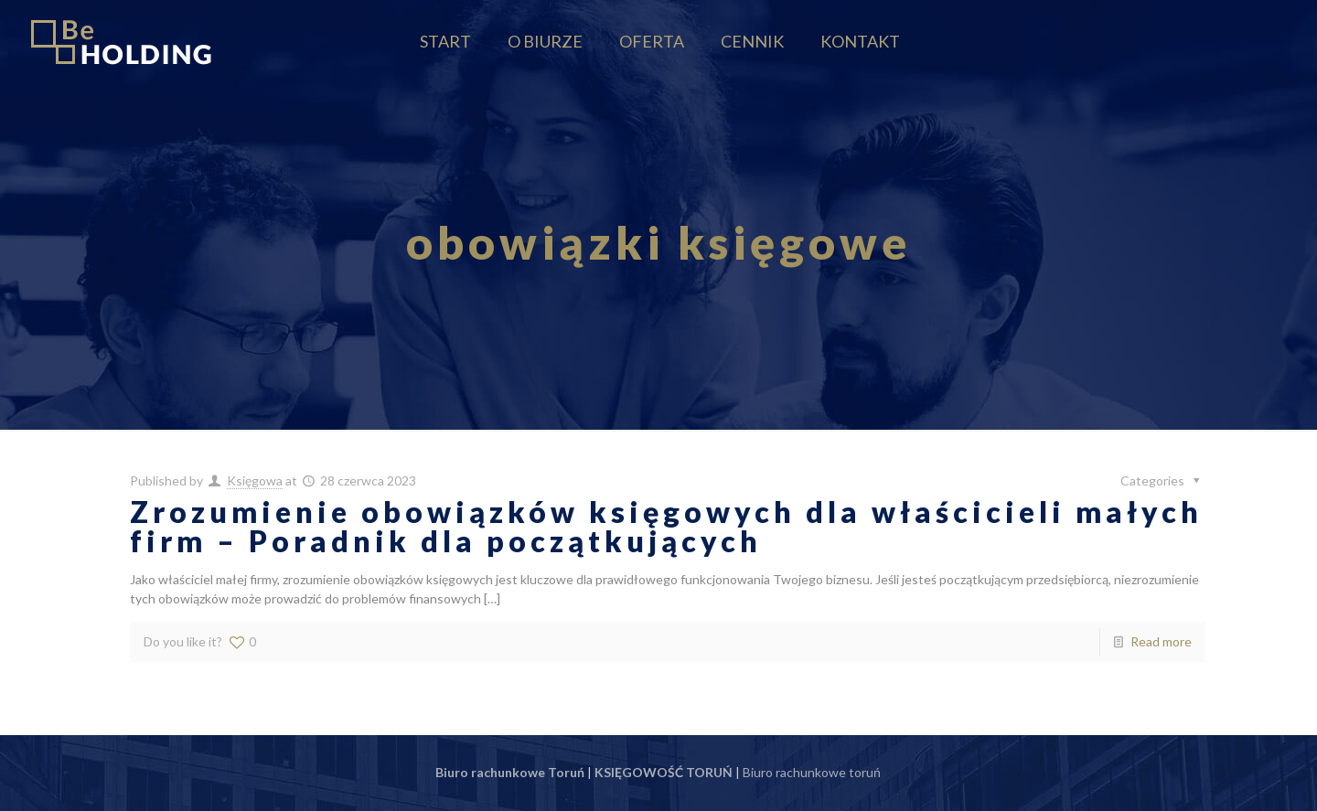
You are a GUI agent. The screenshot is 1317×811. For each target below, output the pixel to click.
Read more (1161, 641)
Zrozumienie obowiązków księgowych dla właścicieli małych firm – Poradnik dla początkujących (666, 526)
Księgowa (255, 480)
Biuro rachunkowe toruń (812, 772)
